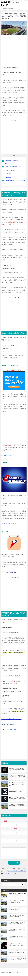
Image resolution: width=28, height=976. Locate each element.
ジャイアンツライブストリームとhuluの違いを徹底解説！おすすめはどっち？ (17, 784)
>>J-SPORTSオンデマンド (8, 523)
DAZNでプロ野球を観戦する (9, 724)
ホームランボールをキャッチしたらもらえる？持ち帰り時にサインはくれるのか (17, 944)
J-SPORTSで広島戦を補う (8, 729)
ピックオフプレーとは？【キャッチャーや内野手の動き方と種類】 (17, 930)
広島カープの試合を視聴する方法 (13, 166)
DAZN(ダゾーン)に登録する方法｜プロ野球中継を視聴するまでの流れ (17, 790)
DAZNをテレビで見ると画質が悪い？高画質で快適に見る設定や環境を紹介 (17, 805)
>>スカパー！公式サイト (8, 455)
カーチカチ (8, 177)
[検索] (13, 884)
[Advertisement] (14, 51)
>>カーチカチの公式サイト (8, 572)
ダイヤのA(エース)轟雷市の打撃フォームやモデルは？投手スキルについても (17, 923)
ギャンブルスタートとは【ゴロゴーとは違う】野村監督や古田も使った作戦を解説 (17, 937)
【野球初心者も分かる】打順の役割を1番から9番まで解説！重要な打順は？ (17, 894)
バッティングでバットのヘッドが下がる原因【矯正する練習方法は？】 (17, 901)
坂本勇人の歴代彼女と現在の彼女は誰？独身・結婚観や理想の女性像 (17, 916)
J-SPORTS (8, 173)
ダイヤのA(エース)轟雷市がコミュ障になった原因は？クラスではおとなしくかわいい (17, 951)
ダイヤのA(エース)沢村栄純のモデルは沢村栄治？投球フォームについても (17, 959)
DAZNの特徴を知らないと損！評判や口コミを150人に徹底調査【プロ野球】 (17, 769)
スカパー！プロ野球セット (12, 170)
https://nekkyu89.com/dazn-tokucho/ (11, 719)
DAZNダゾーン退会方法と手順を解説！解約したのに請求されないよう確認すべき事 (17, 798)
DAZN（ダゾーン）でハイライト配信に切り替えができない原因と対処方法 (17, 776)
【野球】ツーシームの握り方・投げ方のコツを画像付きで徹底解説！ (17, 908)
